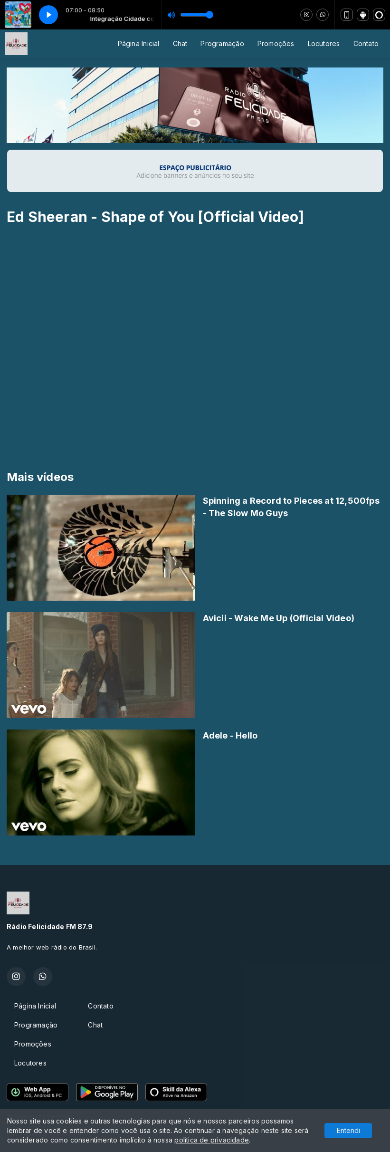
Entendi (348, 1130)
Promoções (276, 43)
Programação (222, 43)
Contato (366, 43)
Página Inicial (139, 43)
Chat (180, 43)
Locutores (324, 43)
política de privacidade (211, 1140)
